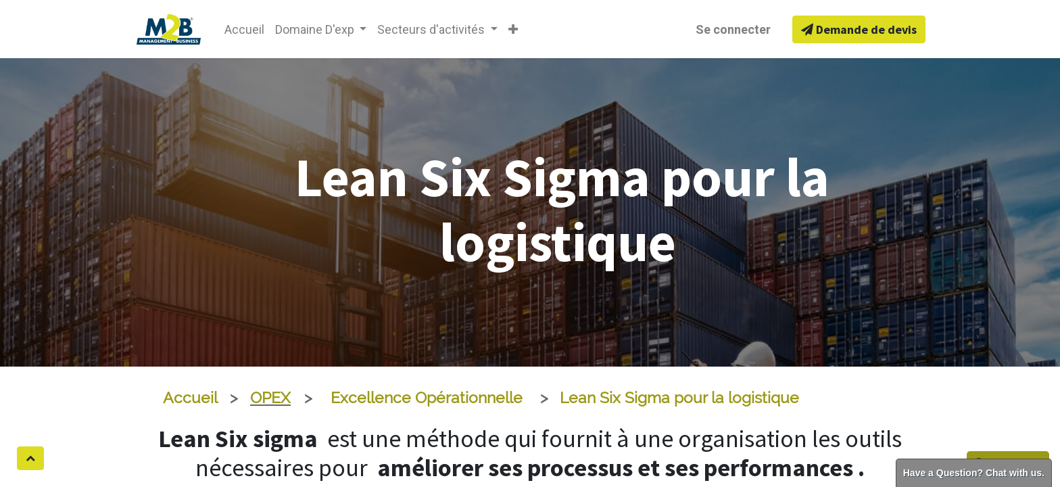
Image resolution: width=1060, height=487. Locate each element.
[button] (513, 29)
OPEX (270, 398)
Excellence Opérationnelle (427, 398)
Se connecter (733, 29)
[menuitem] (244, 29)
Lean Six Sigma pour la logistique (679, 398)
